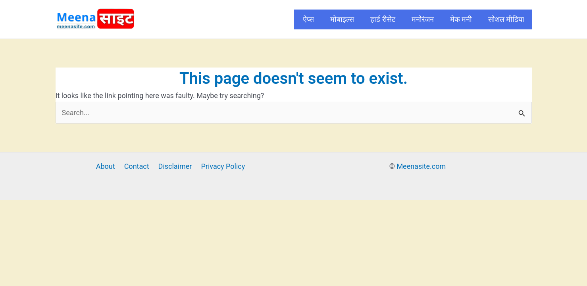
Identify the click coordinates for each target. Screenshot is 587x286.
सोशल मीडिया (506, 19)
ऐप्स (308, 19)
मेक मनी (461, 19)
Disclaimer (175, 166)
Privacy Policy (223, 166)
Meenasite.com (421, 166)
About (105, 166)
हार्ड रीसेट (382, 19)
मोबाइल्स (342, 19)
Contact (136, 166)
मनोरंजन (423, 19)
